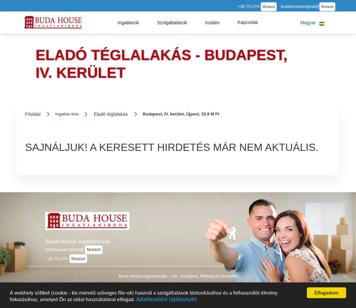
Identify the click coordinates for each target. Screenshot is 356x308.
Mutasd (268, 7)
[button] (128, 22)
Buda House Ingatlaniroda (78, 241)
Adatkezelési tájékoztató (166, 300)
